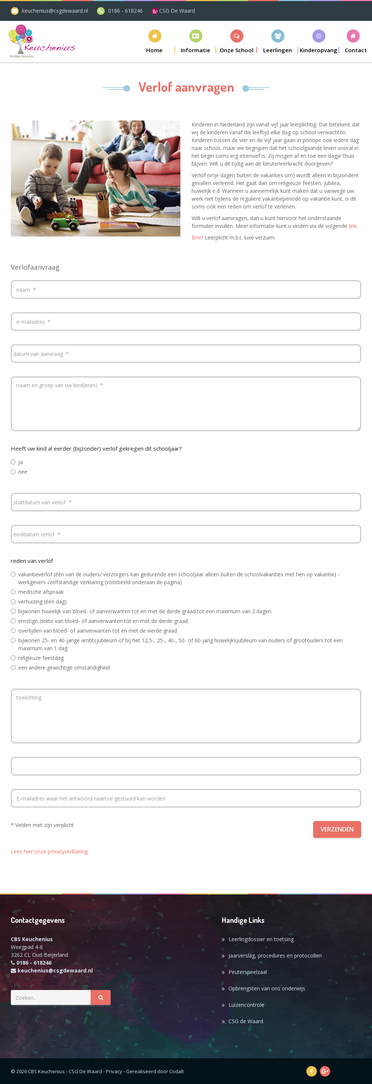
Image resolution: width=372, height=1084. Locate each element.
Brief (197, 237)
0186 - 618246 (125, 10)
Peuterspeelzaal (247, 971)
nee (19, 471)
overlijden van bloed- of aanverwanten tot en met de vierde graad (94, 630)
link (353, 225)
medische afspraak (37, 591)
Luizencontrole (246, 1004)
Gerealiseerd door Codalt (155, 1071)
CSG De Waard (173, 10)
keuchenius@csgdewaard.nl (55, 10)
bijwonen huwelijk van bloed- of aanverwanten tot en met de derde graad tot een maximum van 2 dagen (141, 611)
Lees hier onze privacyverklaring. (50, 851)
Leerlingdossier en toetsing (261, 939)
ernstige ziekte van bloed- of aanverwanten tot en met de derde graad (99, 620)
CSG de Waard (245, 1021)
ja (17, 462)
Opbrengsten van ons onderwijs (266, 988)
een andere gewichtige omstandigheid (60, 667)
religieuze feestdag (37, 657)
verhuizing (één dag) (39, 601)
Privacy (114, 1071)
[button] (195, 41)
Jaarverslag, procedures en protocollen (275, 955)
